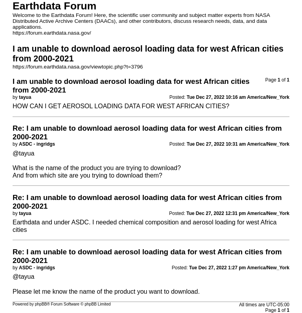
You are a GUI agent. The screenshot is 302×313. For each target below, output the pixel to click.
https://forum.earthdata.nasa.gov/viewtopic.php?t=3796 (78, 67)
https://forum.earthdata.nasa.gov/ (52, 33)
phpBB (41, 304)
